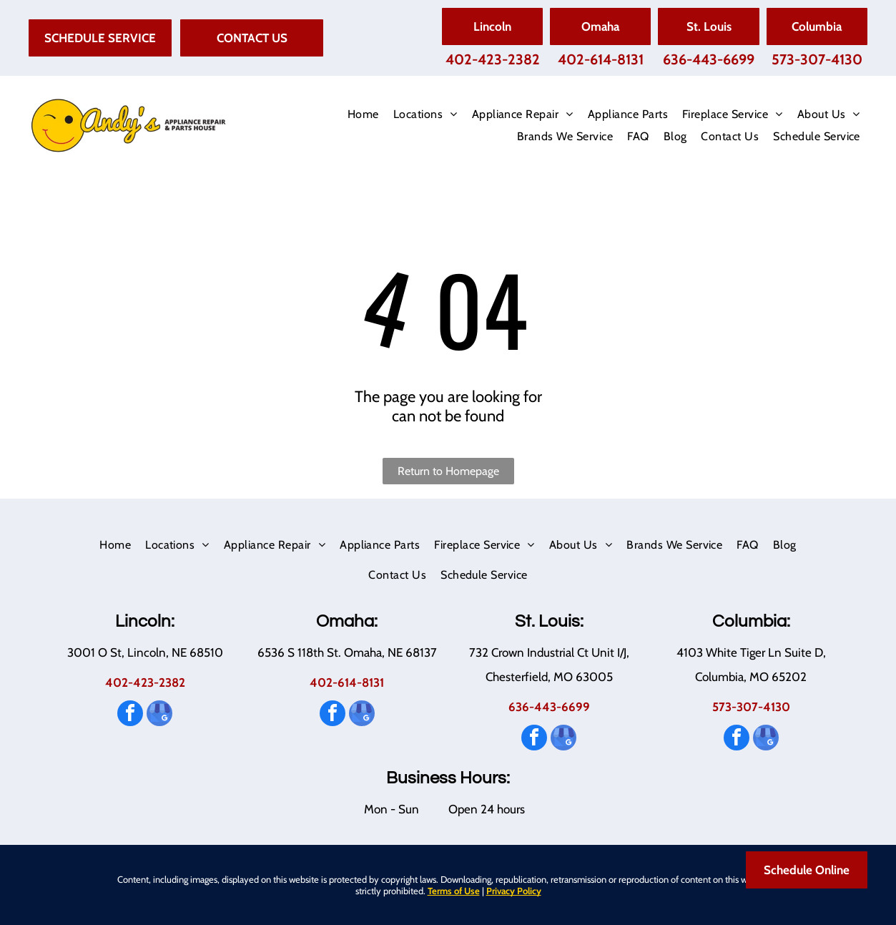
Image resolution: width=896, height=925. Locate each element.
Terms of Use (454, 890)
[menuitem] (363, 115)
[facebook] (130, 715)
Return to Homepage (448, 471)
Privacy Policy (513, 890)
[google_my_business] (159, 715)
